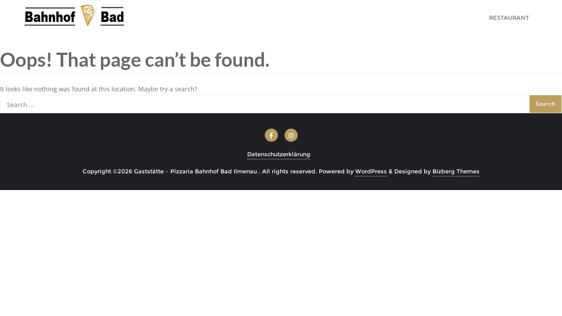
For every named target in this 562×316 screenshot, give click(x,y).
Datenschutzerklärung (278, 154)
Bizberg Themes (455, 171)
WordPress (371, 171)
